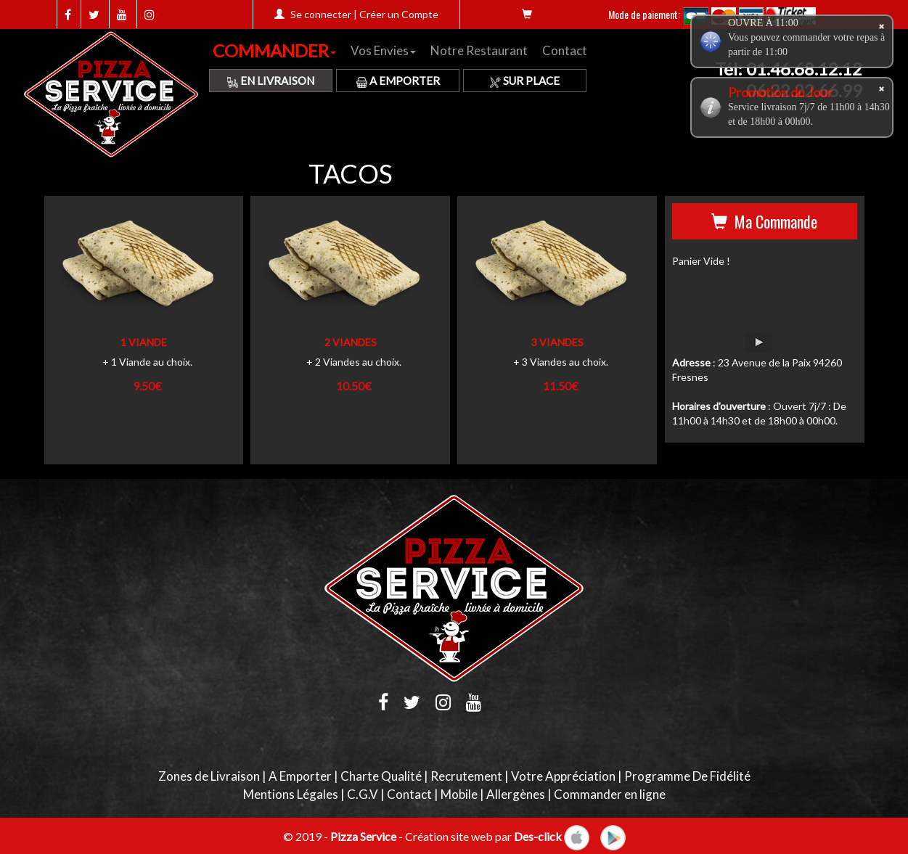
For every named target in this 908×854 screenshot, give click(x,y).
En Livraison (270, 80)
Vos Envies (383, 50)
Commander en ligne (610, 794)
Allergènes (515, 794)
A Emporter (398, 80)
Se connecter (320, 14)
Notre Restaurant (479, 50)
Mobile (459, 794)
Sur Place (525, 80)
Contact (564, 50)
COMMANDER (274, 50)
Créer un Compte (398, 14)
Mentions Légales (290, 794)
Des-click (538, 835)
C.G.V (362, 794)
